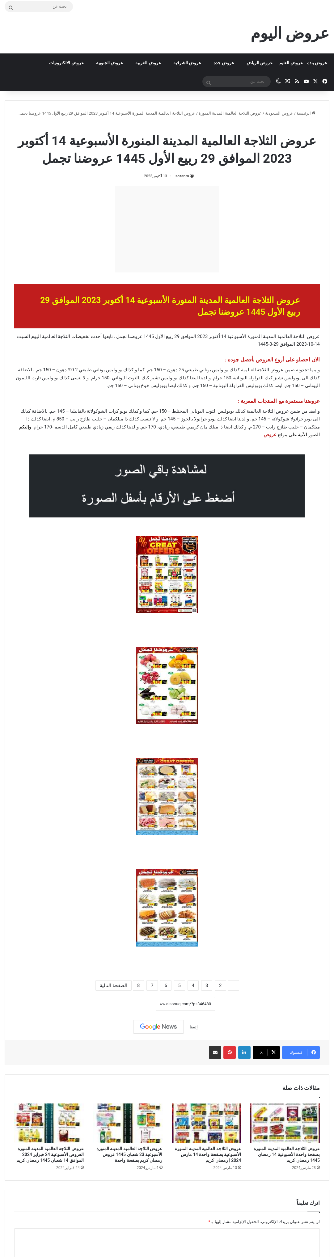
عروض (270, 434)
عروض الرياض (260, 62)
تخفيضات (80, 336)
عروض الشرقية (187, 62)
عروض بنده (317, 62)
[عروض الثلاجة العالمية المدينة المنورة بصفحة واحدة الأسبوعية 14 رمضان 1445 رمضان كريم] (285, 1123)
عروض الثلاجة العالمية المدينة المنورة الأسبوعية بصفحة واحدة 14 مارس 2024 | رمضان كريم (208, 1154)
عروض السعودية (279, 113)
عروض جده (224, 62)
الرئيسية (306, 113)
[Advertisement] (167, 229)
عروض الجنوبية (109, 62)
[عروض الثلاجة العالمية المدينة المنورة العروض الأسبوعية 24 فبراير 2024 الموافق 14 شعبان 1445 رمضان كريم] (49, 1123)
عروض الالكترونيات (66, 62)
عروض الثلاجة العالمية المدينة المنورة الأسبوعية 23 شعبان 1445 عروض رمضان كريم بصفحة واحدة (129, 1154)
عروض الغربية (148, 62)
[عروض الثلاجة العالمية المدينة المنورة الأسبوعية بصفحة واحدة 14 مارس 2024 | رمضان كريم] (206, 1123)
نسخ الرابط (137, 1003)
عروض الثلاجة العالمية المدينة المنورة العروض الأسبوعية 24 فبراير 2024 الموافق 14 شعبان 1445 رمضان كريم (49, 1154)
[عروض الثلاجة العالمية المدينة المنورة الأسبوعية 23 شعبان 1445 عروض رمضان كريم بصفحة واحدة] (128, 1123)
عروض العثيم (290, 62)
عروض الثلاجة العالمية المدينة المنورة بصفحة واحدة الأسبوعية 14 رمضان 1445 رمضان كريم (287, 1154)
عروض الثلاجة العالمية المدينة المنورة (230, 113)
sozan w (182, 176)
